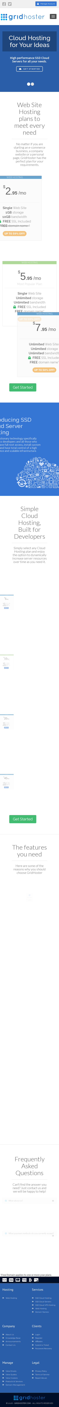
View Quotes (9, 1374)
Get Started (29, 73)
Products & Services (12, 1381)
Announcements (11, 1341)
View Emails (9, 1371)
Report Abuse (39, 1378)
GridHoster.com (22, 1403)
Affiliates (37, 1341)
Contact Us (8, 1345)
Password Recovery (42, 1348)
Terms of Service (40, 1374)
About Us (8, 1334)
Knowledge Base (11, 1338)
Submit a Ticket (40, 1345)
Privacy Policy (39, 1371)
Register (37, 1338)
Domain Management (13, 1385)
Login (36, 1334)
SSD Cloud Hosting (41, 1298)
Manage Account (46, 4)
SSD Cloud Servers (41, 1302)
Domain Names (40, 1312)
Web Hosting (9, 1298)
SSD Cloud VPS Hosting (43, 1305)
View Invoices (10, 1378)
